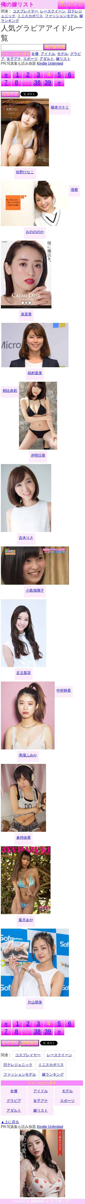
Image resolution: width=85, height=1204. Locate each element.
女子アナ (14, 59)
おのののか (35, 232)
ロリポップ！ (61, 1201)
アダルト (46, 59)
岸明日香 (38, 455)
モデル (62, 54)
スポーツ (30, 59)
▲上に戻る (10, 1122)
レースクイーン (53, 11)
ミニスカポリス (30, 16)
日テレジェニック (17, 1065)
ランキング (71, 4)
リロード (10, 94)
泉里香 (26, 314)
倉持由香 (23, 837)
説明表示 (30, 1043)
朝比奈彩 (10, 391)
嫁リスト (62, 4)
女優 (35, 54)
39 (48, 82)
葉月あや (26, 920)
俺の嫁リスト (17, 4)
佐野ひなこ (25, 172)
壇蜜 (74, 190)
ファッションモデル (61, 16)
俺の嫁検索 (55, 47)
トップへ (10, 1043)
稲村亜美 (35, 373)
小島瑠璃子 (35, 590)
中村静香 (63, 690)
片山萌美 (35, 1002)
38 (37, 82)
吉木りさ (26, 538)
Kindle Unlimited (50, 63)
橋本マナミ (60, 107)
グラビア (14, 1101)
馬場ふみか (28, 755)
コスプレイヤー (25, 11)
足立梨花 (23, 673)
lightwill (37, 1201)
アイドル (48, 54)
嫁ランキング (53, 1074)
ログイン (80, 4)
